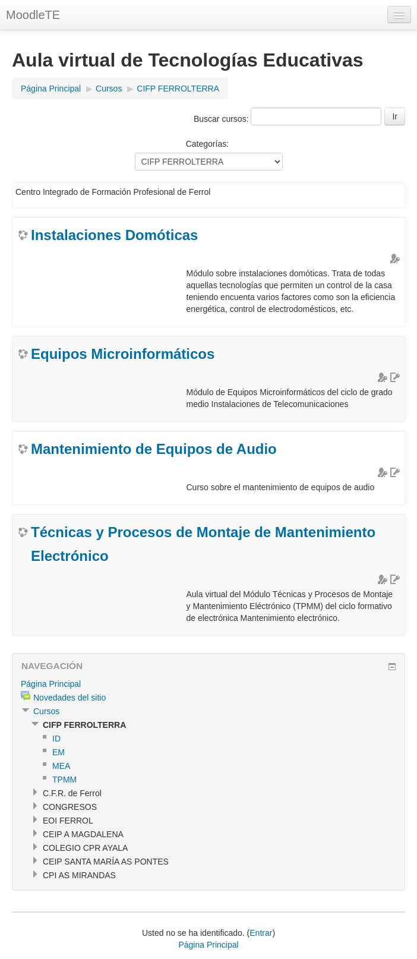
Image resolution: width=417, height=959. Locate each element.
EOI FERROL (68, 820)
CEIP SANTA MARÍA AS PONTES (106, 861)
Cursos (109, 88)
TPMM (64, 779)
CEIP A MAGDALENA (83, 834)
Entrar (260, 933)
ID (56, 738)
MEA (61, 766)
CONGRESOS (70, 807)
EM (58, 752)
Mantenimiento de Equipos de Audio (154, 449)
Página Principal (51, 88)
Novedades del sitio (69, 697)
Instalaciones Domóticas (114, 235)
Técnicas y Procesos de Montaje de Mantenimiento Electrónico (203, 544)
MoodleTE (33, 14)
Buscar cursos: (222, 119)
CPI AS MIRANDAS (79, 875)
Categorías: (207, 144)
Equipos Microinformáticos (122, 354)
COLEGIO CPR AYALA (85, 848)
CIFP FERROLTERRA (178, 88)
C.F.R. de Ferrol (72, 793)
